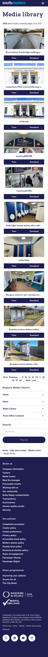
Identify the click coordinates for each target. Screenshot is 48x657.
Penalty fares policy (12, 546)
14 (40, 377)
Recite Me (6, 629)
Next (28, 380)
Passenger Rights (11, 561)
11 (29, 377)
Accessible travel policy (14, 539)
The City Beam (10, 583)
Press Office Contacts (13, 416)
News (5, 402)
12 (33, 377)
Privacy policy (9, 535)
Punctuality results (12, 484)
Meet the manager (11, 480)
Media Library (9, 409)
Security (7, 510)
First (5, 377)
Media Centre (9, 476)
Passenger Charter (12, 558)
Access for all (9, 579)
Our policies (9, 518)
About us (7, 463)
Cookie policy (9, 528)
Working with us (10, 488)
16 (13, 380)
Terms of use (7, 626)
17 (17, 380)
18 (20, 380)
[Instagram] (31, 638)
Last (34, 380)
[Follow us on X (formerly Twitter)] (6, 638)
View (14, 58)
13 (36, 377)
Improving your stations (14, 576)
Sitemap (21, 626)
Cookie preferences (12, 532)
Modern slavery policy (13, 543)
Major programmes (13, 570)
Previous (13, 377)
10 (26, 377)
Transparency (9, 499)
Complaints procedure (13, 524)
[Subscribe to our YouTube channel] (23, 638)
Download (34, 58)
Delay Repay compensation (16, 495)
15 (43, 377)
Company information (13, 469)
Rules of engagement (13, 554)
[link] (42, 3)
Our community (10, 491)
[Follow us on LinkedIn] (14, 638)
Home (5, 395)
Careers (6, 473)
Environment (9, 502)
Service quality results (13, 506)
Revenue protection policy (15, 550)
